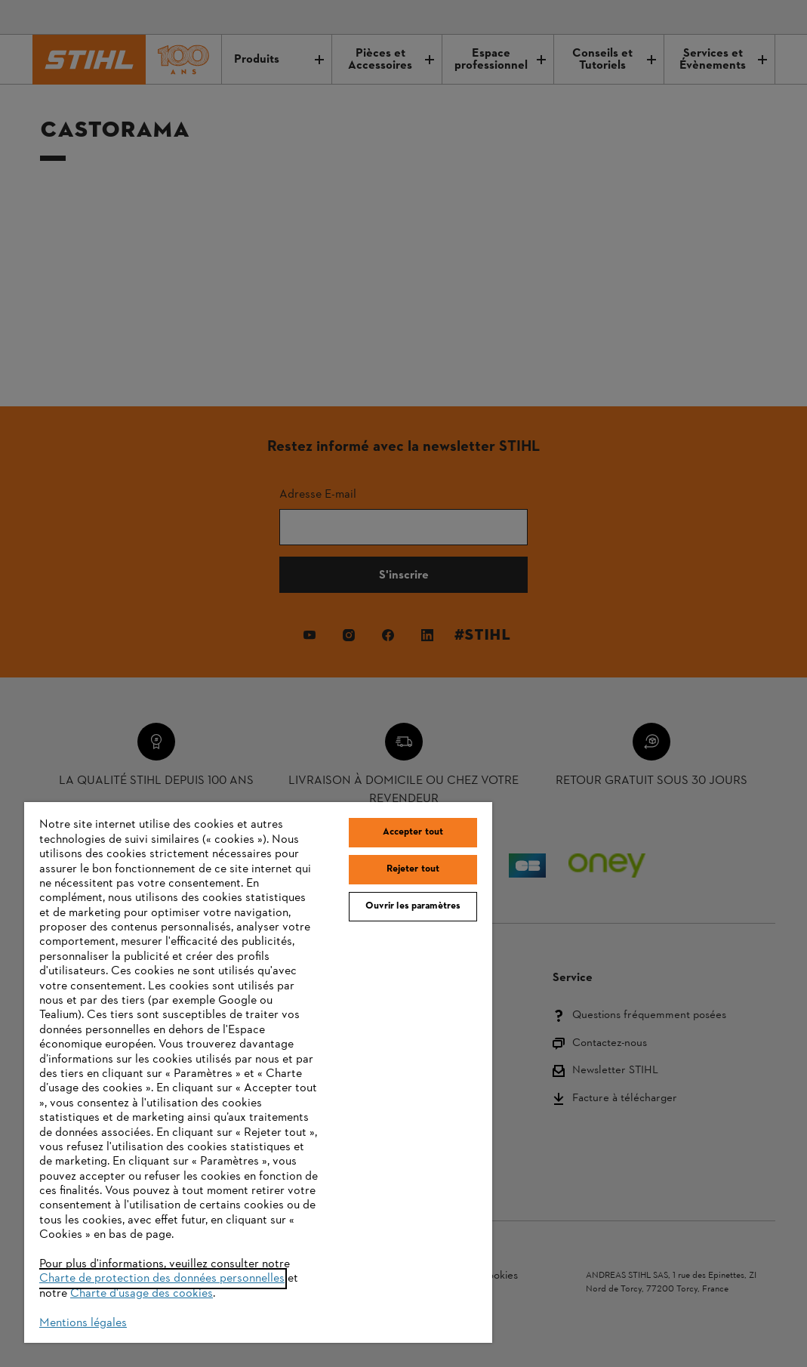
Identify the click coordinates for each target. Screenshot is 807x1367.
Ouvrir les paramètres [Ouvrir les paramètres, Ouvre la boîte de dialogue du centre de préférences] (413, 906)
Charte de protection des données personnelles (162, 1278)
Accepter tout (413, 832)
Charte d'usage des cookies (141, 1293)
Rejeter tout (413, 869)
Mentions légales (83, 1323)
